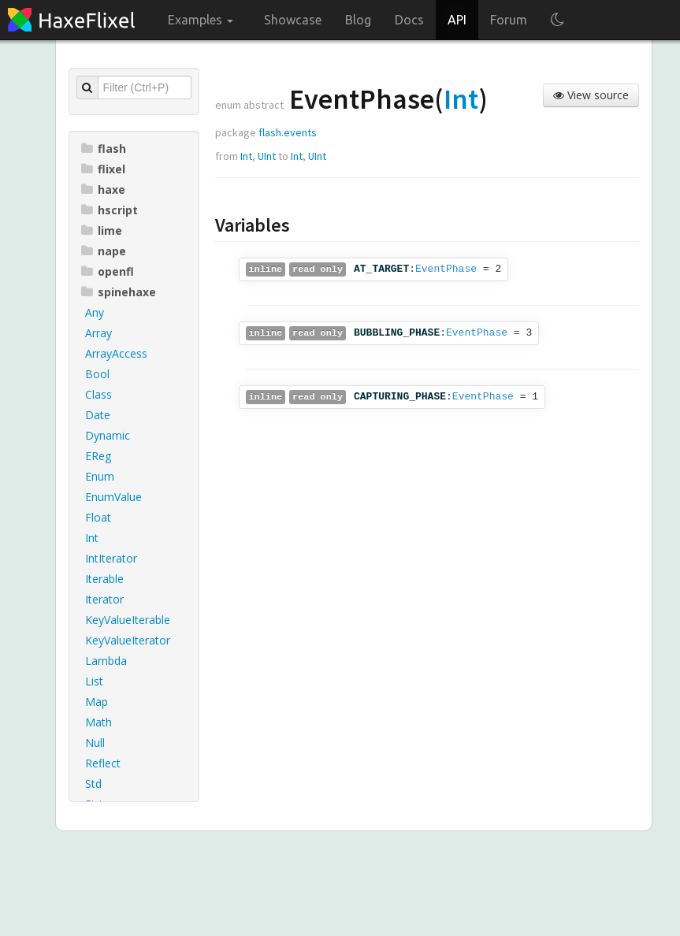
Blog (358, 20)
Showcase (292, 20)
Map (96, 701)
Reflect (103, 763)
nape (103, 250)
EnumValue (113, 496)
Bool (97, 373)
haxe (103, 189)
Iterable (104, 578)
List (94, 681)
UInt (267, 156)
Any (94, 312)
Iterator (104, 599)
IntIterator (111, 558)
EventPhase (446, 269)
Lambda (106, 660)
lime (101, 230)
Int (91, 537)
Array (98, 332)
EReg (98, 455)
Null (95, 742)
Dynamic (107, 435)
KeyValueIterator (127, 640)
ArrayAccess (116, 353)
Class (98, 394)
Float (98, 517)
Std (93, 783)
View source (591, 94)
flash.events (287, 132)
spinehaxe (118, 291)
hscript (109, 209)
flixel (103, 169)
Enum (99, 476)
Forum (508, 20)
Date (97, 414)
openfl (107, 271)
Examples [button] (200, 20)
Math (98, 722)
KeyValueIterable (127, 619)
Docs (409, 20)
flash (103, 148)
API (457, 20)
